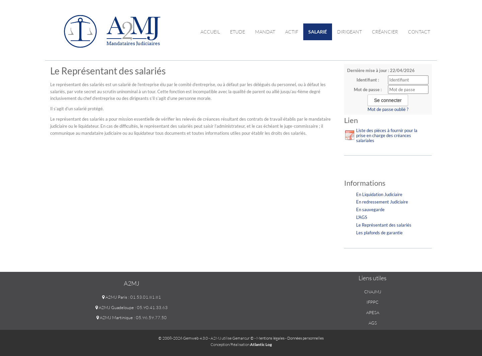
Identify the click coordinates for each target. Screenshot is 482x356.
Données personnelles (305, 338)
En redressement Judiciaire (382, 201)
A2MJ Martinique (114, 317)
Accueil (210, 32)
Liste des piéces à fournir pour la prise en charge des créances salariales (386, 135)
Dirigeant (349, 32)
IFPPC (373, 302)
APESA (372, 312)
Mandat (265, 32)
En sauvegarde (370, 209)
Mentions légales (270, 338)
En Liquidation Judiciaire (379, 194)
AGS (373, 322)
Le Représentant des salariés (383, 225)
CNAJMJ (372, 291)
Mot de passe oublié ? (388, 109)
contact (419, 32)
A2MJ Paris (114, 297)
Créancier (385, 32)
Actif (291, 32)
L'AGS (361, 217)
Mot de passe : (368, 89)
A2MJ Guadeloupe (114, 307)
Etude (237, 32)
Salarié (317, 32)
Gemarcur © (243, 338)
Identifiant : (367, 79)
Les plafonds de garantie (379, 232)
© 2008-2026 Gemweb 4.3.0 (183, 338)
